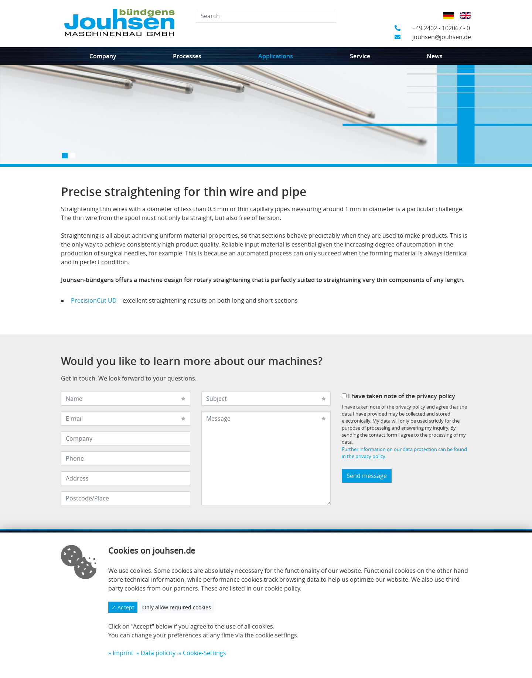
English (468, 20)
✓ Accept (123, 607)
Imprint (123, 653)
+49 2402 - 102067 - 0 (432, 28)
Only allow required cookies (176, 607)
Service (360, 56)
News (435, 56)
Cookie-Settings (204, 653)
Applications (275, 56)
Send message (367, 476)
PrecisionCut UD (94, 300)
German (451, 20)
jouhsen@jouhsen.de (433, 37)
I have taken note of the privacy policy (398, 396)
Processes (187, 56)
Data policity (158, 653)
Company (102, 56)
